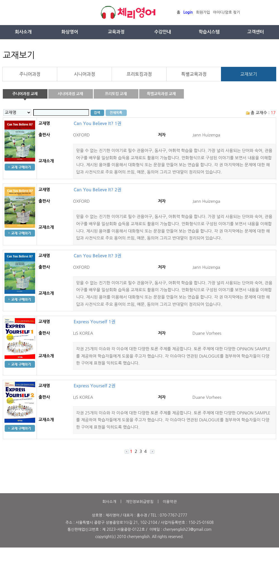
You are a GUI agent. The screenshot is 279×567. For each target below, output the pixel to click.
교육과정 (116, 32)
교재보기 (248, 74)
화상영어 (69, 32)
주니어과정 (29, 74)
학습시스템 (209, 32)
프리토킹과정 (139, 74)
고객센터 (255, 32)
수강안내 (162, 32)
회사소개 (23, 32)
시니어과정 (84, 74)
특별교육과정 (194, 74)
